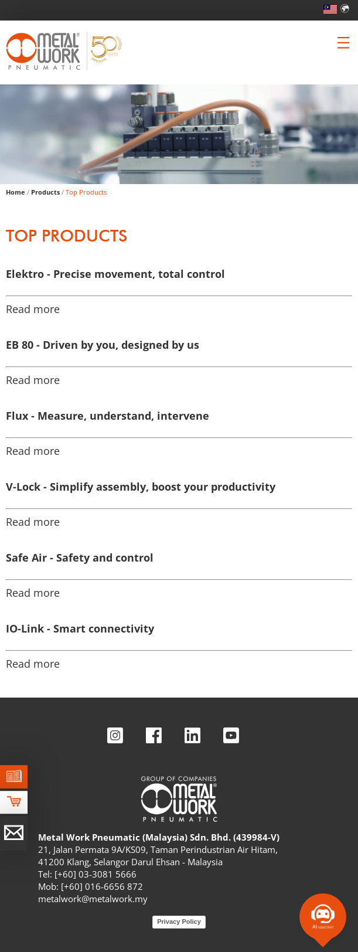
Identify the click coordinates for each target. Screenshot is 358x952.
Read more (33, 309)
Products (45, 192)
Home (15, 192)
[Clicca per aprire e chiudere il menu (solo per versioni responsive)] (343, 42)
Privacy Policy (179, 921)
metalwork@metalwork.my (93, 899)
